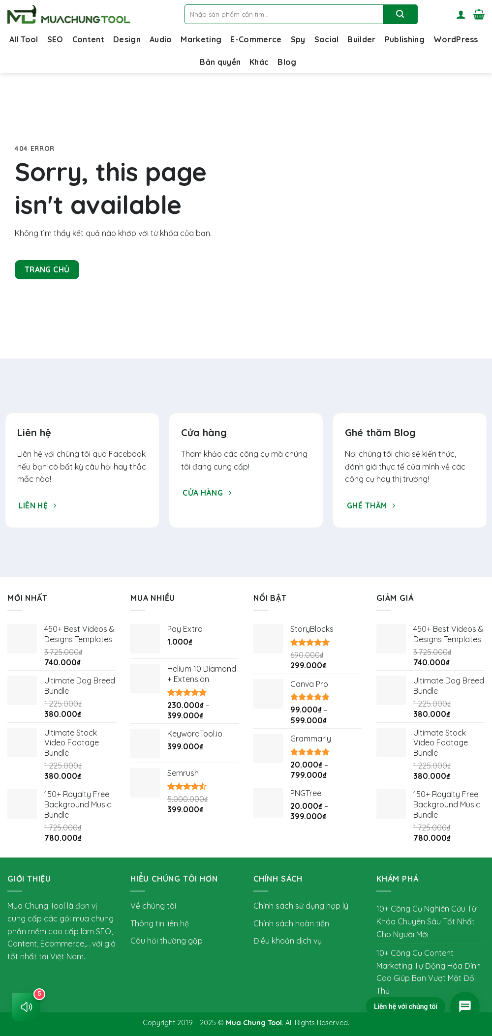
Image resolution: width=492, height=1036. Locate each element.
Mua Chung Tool (254, 1022)
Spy (298, 39)
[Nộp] (400, 14)
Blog (286, 62)
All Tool (23, 39)
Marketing (201, 39)
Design (127, 39)
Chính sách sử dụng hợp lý (300, 906)
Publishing (405, 39)
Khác (259, 62)
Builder (361, 39)
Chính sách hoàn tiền (291, 923)
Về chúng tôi (153, 906)
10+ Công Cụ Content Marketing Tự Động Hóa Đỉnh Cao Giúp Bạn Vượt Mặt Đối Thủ (428, 972)
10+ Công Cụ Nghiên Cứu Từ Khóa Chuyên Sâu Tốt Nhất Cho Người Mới (426, 921)
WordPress (455, 39)
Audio (161, 39)
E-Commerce (255, 39)
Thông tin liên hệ (159, 923)
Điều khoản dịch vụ (287, 941)
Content (88, 39)
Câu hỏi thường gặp (166, 941)
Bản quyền (220, 62)
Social (326, 39)
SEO (55, 39)
